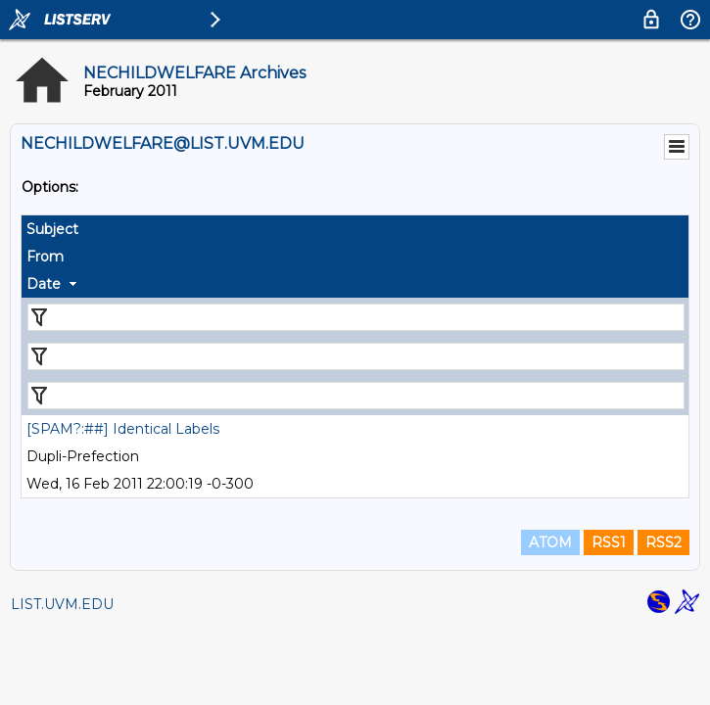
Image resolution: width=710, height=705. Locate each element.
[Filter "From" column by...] (356, 356)
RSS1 (609, 542)
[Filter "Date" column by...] (356, 395)
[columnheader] (355, 229)
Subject (52, 229)
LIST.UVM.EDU (62, 604)
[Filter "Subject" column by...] (356, 317)
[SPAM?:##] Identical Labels (122, 429)
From (45, 256)
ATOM (550, 542)
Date (43, 284)
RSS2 (663, 542)
